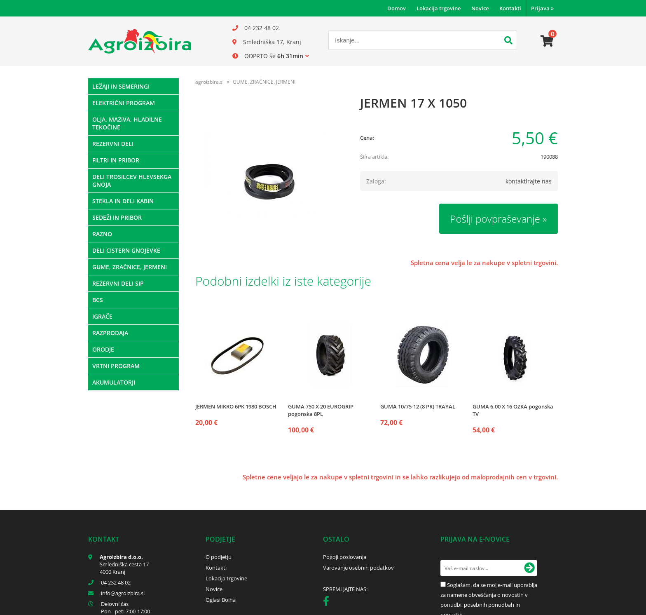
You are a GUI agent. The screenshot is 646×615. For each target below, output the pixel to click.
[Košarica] (547, 41)
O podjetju (219, 557)
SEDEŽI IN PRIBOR (117, 217)
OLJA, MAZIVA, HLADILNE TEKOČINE (127, 123)
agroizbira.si (209, 81)
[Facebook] (328, 602)
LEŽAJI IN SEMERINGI (121, 86)
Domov (396, 8)
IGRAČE (102, 316)
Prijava (542, 8)
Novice (480, 8)
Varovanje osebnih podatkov (358, 567)
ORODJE (103, 349)
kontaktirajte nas (529, 181)
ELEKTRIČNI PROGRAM (123, 103)
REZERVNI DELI (112, 144)
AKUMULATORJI (113, 382)
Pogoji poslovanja (344, 557)
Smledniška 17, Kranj (272, 42)
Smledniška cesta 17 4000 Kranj (124, 568)
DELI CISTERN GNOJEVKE (126, 250)
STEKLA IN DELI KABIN (123, 201)
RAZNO (102, 234)
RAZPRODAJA (110, 333)
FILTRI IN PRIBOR (115, 160)
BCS (97, 300)
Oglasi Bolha (221, 599)
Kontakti (510, 8)
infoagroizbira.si (123, 593)
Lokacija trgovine (439, 8)
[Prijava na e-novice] (529, 568)
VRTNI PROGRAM (116, 366)
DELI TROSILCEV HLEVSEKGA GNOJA (131, 180)
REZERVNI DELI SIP (118, 283)
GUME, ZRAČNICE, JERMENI (129, 267)
